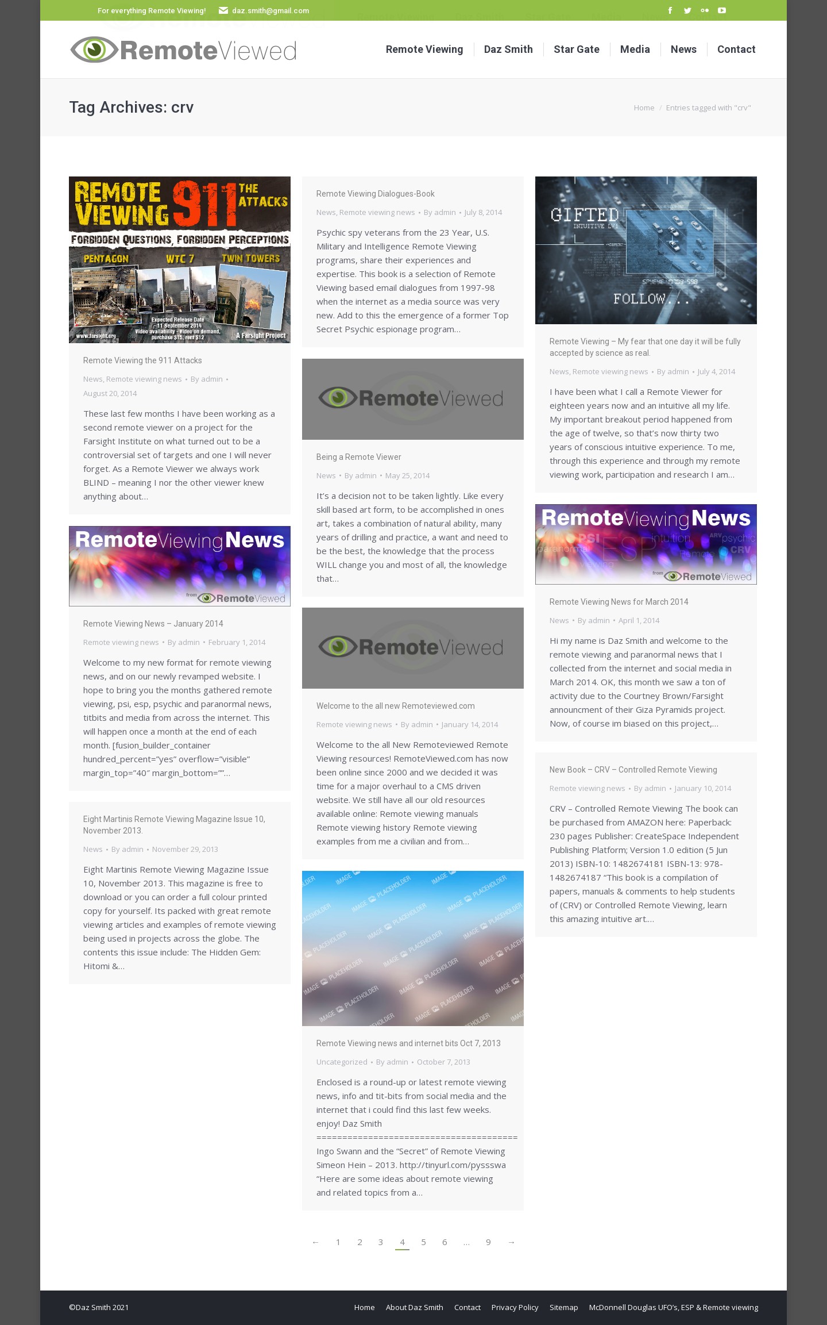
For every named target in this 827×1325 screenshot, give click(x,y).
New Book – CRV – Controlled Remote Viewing (633, 769)
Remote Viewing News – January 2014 (153, 623)
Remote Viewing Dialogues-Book (375, 193)
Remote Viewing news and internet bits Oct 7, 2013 (408, 1043)
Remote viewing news (144, 379)
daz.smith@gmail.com (270, 10)
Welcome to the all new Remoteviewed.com (395, 705)
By (207, 379)
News (93, 379)
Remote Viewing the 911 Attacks (142, 360)
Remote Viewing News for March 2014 (619, 601)
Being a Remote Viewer (358, 457)
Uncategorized (342, 1062)
